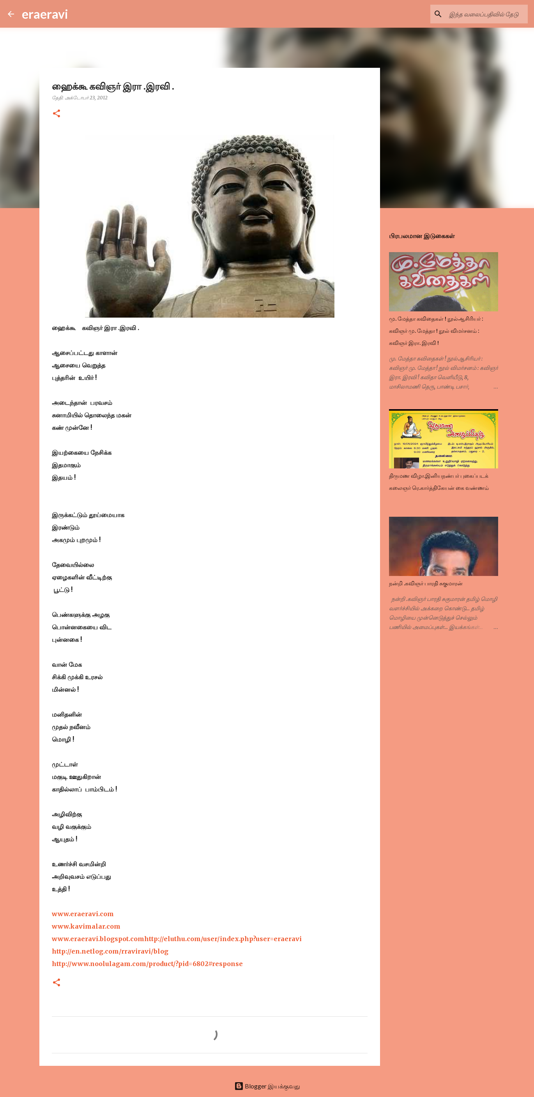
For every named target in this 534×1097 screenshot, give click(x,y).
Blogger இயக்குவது (267, 1086)
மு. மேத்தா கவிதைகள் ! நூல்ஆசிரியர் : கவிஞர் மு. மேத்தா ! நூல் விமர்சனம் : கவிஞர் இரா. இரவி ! (436, 331)
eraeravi (45, 13)
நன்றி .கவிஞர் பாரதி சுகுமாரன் (426, 583)
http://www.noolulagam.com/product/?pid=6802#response (147, 964)
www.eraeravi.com (83, 914)
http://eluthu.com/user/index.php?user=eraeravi (223, 939)
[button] (56, 114)
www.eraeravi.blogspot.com (98, 939)
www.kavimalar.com (86, 926)
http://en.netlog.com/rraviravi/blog (110, 951)
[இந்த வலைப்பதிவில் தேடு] (487, 14)
